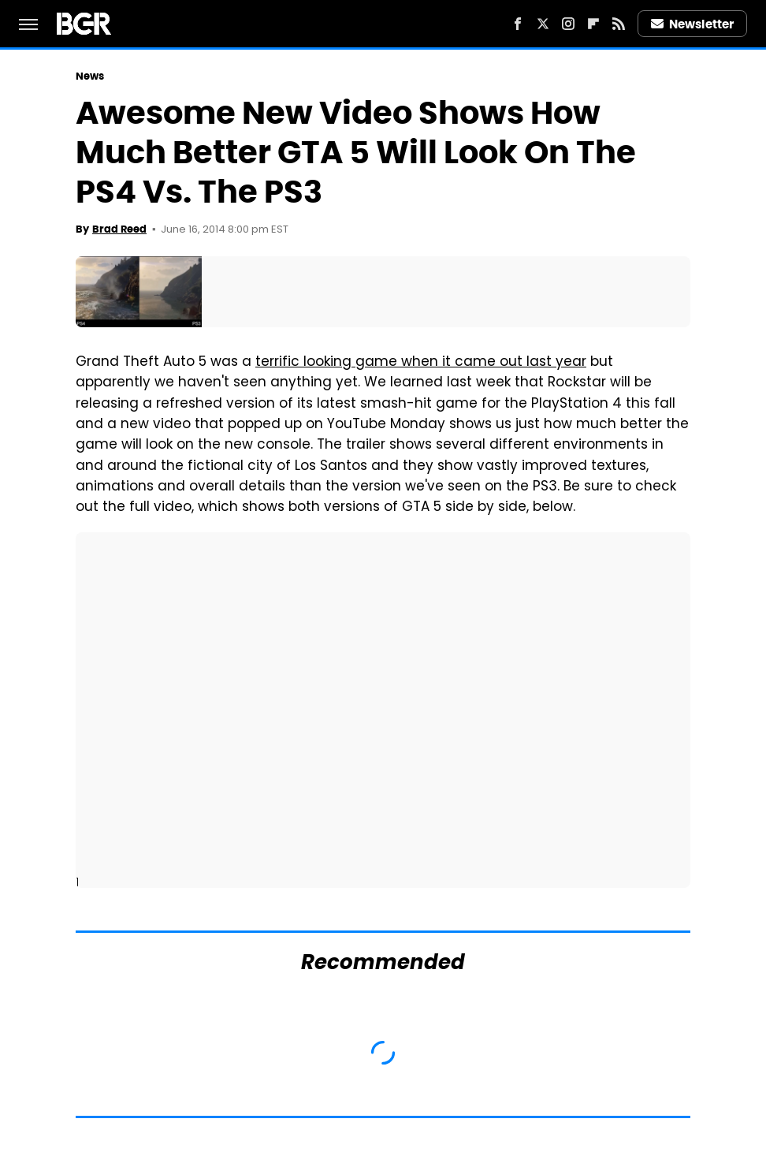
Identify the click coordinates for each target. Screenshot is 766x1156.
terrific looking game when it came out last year (420, 363)
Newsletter (692, 24)
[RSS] (618, 23)
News (90, 76)
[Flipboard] (593, 23)
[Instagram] (568, 23)
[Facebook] (517, 23)
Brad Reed (119, 229)
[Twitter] (543, 23)
